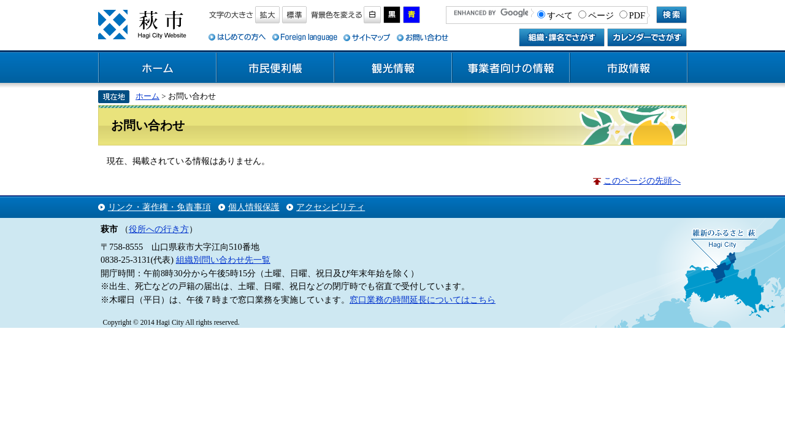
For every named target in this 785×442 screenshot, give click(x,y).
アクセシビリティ (330, 207)
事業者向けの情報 (511, 68)
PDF (637, 15)
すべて (560, 15)
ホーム (157, 68)
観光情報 (393, 68)
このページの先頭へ (642, 180)
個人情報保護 (254, 207)
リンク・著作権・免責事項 (159, 207)
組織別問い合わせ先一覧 (223, 260)
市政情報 (628, 68)
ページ (601, 15)
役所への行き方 (159, 229)
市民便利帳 (275, 68)
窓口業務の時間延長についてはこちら (423, 299)
